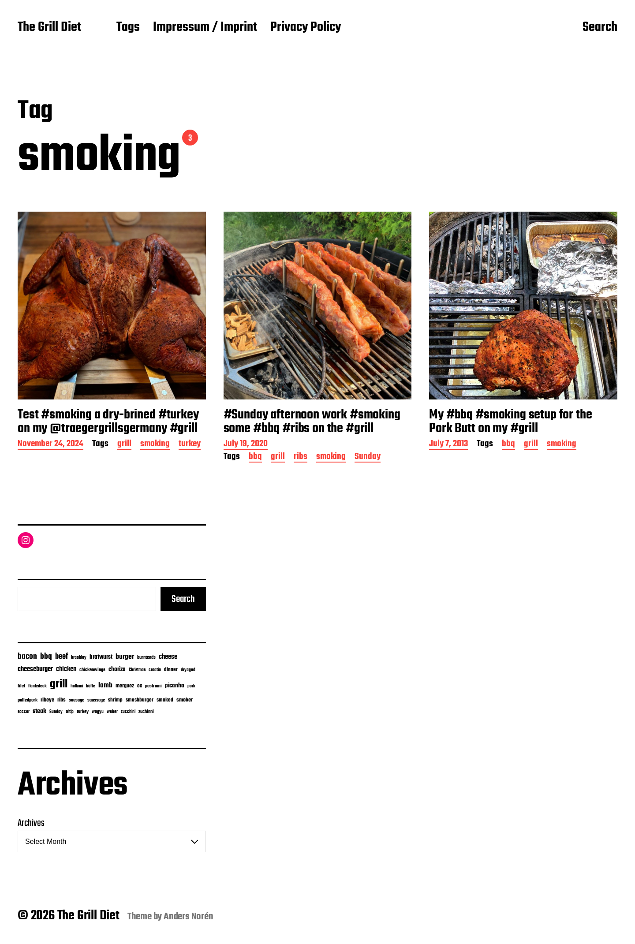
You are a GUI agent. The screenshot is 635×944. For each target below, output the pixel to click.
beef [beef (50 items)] (61, 657)
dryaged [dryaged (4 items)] (188, 670)
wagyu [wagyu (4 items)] (98, 712)
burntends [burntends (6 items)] (146, 657)
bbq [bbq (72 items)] (46, 656)
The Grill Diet (49, 27)
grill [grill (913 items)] (58, 684)
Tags (128, 27)
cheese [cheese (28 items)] (168, 657)
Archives (31, 823)
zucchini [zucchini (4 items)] (128, 712)
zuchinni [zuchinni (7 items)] (146, 712)
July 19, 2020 (246, 445)
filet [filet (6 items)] (21, 686)
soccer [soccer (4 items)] (24, 712)
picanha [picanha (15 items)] (174, 685)
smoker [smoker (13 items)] (184, 700)
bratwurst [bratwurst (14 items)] (101, 657)
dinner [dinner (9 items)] (171, 669)
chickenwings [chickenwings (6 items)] (92, 670)
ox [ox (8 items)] (139, 686)
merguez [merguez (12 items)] (125, 686)
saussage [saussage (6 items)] (96, 700)
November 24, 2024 (50, 445)
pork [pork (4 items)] (191, 686)
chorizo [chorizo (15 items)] (117, 669)
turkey (190, 445)
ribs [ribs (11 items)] (61, 700)
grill (124, 445)
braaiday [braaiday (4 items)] (78, 657)
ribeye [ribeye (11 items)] (47, 700)
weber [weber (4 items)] (112, 712)
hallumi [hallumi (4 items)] (77, 686)
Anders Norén (188, 916)
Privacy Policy (305, 27)
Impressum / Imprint (205, 27)
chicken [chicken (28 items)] (66, 669)
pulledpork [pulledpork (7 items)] (27, 700)
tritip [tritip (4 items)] (70, 712)
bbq (255, 457)
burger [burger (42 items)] (125, 657)
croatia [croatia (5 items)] (155, 669)
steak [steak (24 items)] (39, 711)
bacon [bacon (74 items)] (27, 656)
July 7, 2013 (448, 445)
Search (600, 28)
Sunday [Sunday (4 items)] (56, 712)
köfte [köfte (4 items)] (90, 686)
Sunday (368, 457)
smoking (155, 445)
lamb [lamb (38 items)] (105, 685)
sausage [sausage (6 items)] (76, 700)
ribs (300, 457)
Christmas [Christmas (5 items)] (137, 669)
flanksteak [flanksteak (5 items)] (37, 686)
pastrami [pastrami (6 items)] (153, 686)
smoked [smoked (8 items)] (165, 700)
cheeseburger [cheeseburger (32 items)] (35, 669)
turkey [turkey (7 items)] (83, 712)
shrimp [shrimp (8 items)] (115, 700)
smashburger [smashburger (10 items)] (139, 700)
